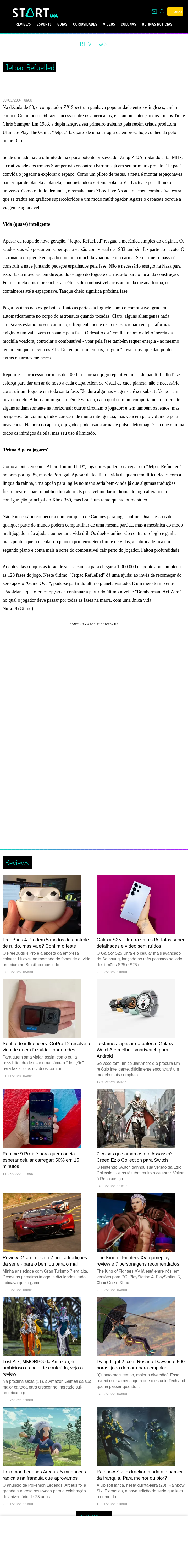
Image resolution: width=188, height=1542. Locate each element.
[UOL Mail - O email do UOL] (154, 11)
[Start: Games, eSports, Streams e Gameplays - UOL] (31, 13)
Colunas (134, 24)
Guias (57, 24)
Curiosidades (84, 24)
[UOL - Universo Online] (54, 16)
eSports (35, 24)
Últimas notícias (168, 24)
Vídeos (112, 24)
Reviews (12, 24)
